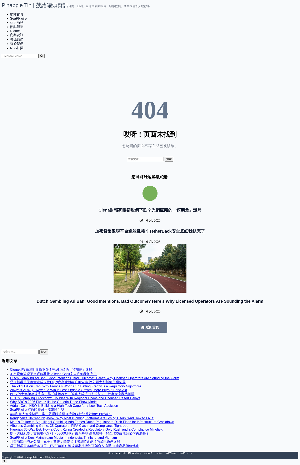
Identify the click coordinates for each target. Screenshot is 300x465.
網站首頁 (16, 14)
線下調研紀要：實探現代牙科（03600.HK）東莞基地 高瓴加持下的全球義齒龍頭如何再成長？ (79, 433)
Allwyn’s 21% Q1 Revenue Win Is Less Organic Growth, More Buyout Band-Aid (68, 390)
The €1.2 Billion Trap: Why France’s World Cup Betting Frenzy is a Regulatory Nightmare (75, 386)
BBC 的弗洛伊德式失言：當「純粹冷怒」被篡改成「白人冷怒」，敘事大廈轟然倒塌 (72, 394)
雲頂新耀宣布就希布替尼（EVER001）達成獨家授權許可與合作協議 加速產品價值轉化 (74, 446)
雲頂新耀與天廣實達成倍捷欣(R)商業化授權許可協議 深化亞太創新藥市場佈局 (68, 382)
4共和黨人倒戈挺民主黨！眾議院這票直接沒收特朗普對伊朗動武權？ (61, 414)
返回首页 (150, 327)
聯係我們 (16, 39)
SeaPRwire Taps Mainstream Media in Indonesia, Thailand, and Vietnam (63, 437)
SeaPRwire (18, 18)
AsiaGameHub (116, 453)
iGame (15, 31)
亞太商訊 (16, 22)
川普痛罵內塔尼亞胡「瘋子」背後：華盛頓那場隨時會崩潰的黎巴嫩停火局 (65, 441)
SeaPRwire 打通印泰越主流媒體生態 (37, 409)
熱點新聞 (16, 27)
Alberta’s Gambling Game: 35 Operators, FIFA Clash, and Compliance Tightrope (69, 425)
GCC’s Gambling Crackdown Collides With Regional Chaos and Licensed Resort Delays (75, 398)
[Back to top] (4, 461)
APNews (171, 453)
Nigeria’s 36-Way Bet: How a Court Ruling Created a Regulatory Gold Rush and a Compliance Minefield (86, 429)
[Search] (42, 56)
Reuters (159, 453)
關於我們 (16, 43)
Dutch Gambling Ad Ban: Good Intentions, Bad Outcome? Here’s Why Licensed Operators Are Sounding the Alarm (150, 301)
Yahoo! (148, 453)
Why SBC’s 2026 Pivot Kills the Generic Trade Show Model (53, 402)
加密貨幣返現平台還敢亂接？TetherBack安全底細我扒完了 (150, 231)
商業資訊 (16, 35)
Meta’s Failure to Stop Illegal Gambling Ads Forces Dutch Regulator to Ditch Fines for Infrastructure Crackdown (92, 422)
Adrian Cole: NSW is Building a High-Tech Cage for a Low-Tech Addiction (64, 405)
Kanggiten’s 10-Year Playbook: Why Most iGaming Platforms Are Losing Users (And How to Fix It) (82, 418)
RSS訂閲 (17, 48)
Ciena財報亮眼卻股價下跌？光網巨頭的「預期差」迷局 (150, 210)
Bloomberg (134, 453)
